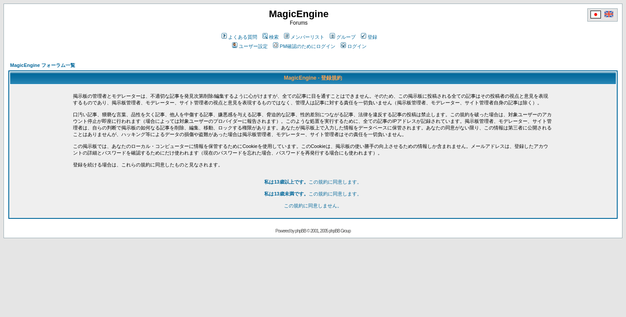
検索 (270, 37)
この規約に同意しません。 (313, 205)
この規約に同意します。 (312, 181)
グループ (343, 37)
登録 (369, 37)
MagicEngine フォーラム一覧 (42, 65)
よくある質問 (239, 37)
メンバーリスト (304, 37)
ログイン (354, 46)
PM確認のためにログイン (304, 46)
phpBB (300, 231)
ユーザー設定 (250, 46)
